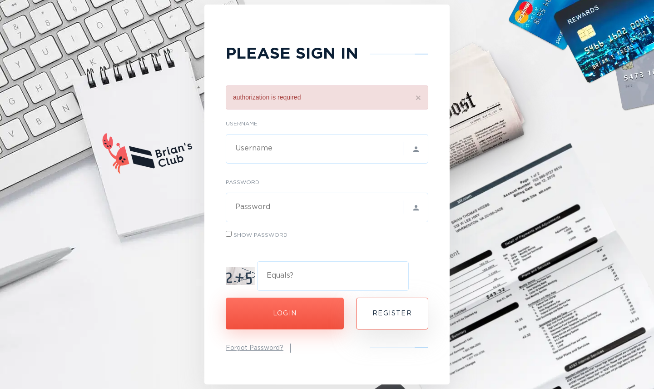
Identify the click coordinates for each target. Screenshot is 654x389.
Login (285, 313)
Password (242, 182)
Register (392, 313)
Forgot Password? (254, 348)
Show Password (260, 235)
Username (242, 123)
